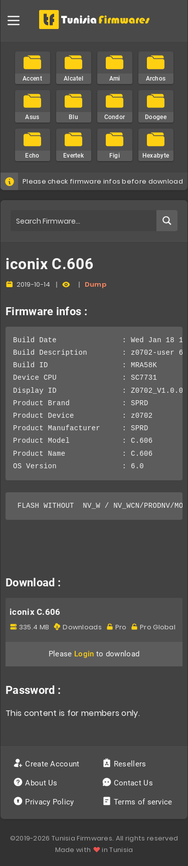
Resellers (125, 763)
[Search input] (84, 221)
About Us (36, 782)
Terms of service (138, 801)
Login (84, 653)
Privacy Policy (44, 801)
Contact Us (128, 782)
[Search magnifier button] (166, 220)
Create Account (47, 763)
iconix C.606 (35, 612)
